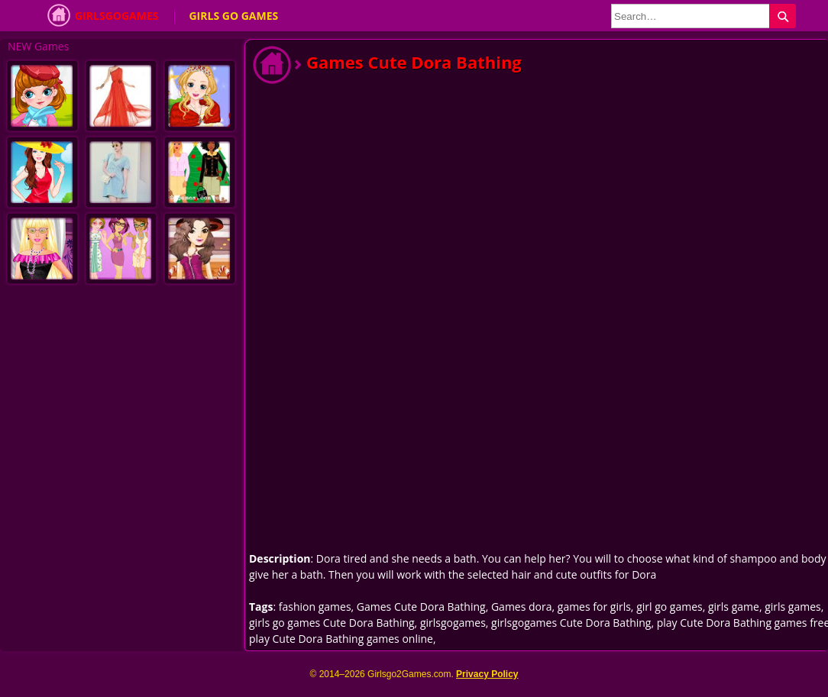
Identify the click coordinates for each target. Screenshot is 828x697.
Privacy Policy (487, 674)
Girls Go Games (233, 15)
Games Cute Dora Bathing (421, 606)
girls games (793, 606)
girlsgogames (453, 622)
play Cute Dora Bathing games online (341, 638)
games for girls (594, 606)
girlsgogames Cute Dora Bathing (571, 622)
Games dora (521, 606)
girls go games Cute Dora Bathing (332, 622)
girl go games (669, 606)
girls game (733, 606)
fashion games (315, 606)
